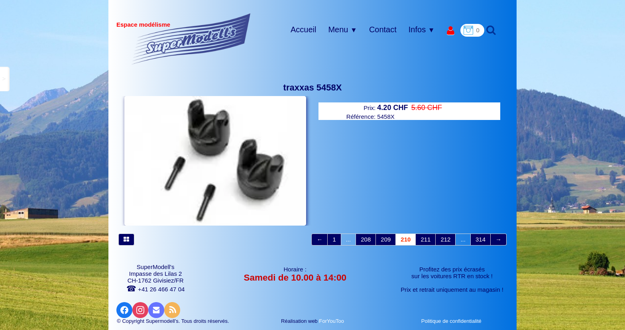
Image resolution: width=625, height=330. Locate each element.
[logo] (191, 39)
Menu (342, 29)
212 (445, 239)
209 (386, 239)
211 (425, 239)
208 (366, 239)
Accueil (303, 29)
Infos (422, 29)
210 (406, 239)
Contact (383, 29)
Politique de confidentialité (452, 321)
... (348, 239)
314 (480, 239)
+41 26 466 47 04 (155, 289)
